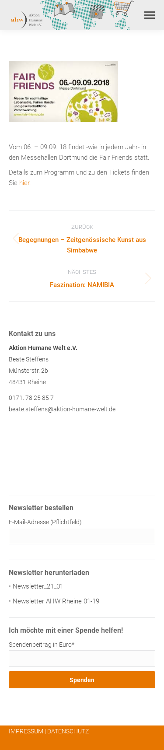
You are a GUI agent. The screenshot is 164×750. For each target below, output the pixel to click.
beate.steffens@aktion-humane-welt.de (62, 409)
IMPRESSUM (26, 731)
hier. (25, 183)
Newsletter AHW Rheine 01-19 (56, 601)
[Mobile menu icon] (149, 15)
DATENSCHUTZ (68, 731)
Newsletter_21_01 (38, 586)
